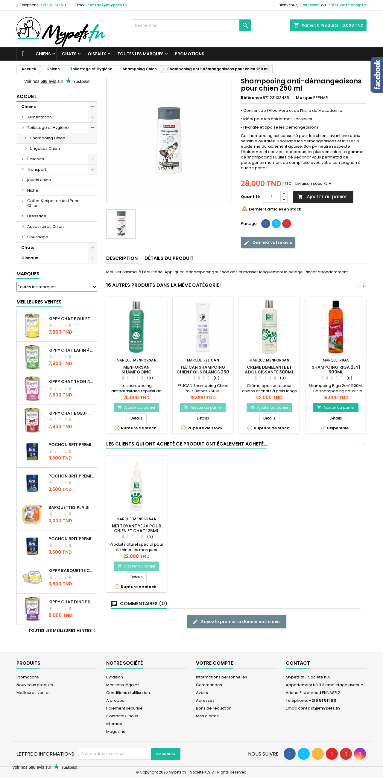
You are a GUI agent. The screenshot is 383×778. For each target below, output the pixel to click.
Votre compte (214, 663)
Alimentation (39, 117)
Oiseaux (97, 54)
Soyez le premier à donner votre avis (236, 622)
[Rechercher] (191, 25)
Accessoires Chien (45, 226)
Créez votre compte (346, 4)
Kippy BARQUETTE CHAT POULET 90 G (71, 570)
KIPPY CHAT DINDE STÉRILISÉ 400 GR (71, 601)
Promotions (189, 54)
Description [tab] (122, 258)
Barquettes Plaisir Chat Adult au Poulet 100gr (71, 507)
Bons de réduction (214, 708)
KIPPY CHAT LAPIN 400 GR (71, 350)
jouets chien (39, 180)
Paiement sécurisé (124, 708)
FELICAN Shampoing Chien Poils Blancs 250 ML (203, 372)
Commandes (209, 685)
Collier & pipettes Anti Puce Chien (53, 203)
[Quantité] (272, 197)
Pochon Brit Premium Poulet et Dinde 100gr (71, 538)
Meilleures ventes (33, 692)
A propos (115, 700)
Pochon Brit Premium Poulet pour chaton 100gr (71, 476)
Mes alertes (207, 716)
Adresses (205, 700)
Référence (251, 97)
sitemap (114, 724)
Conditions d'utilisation (128, 692)
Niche (32, 190)
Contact (298, 663)
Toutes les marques (140, 54)
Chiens (43, 54)
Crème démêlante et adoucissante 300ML (269, 369)
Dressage (36, 216)
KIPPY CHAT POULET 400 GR (71, 318)
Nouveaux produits (34, 685)
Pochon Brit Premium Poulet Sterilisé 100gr (71, 444)
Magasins (115, 731)
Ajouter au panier (322, 196)
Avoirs (202, 692)
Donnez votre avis (268, 242)
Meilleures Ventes (39, 301)
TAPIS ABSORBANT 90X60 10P (203, 528)
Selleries (35, 159)
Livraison (114, 677)
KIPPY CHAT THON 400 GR (71, 381)
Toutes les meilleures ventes (62, 630)
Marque (304, 97)
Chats (69, 54)
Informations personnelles (221, 677)
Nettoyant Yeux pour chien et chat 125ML (269, 528)
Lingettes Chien (45, 148)
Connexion (310, 4)
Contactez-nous (122, 716)
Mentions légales (122, 685)
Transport (36, 169)
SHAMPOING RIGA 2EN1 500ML (336, 369)
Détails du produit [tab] (169, 258)
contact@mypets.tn (107, 4)
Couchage (37, 237)
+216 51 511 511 (53, 4)
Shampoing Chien (47, 138)
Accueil (26, 96)
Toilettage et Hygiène (48, 127)
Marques (27, 273)
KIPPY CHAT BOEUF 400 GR (71, 413)
